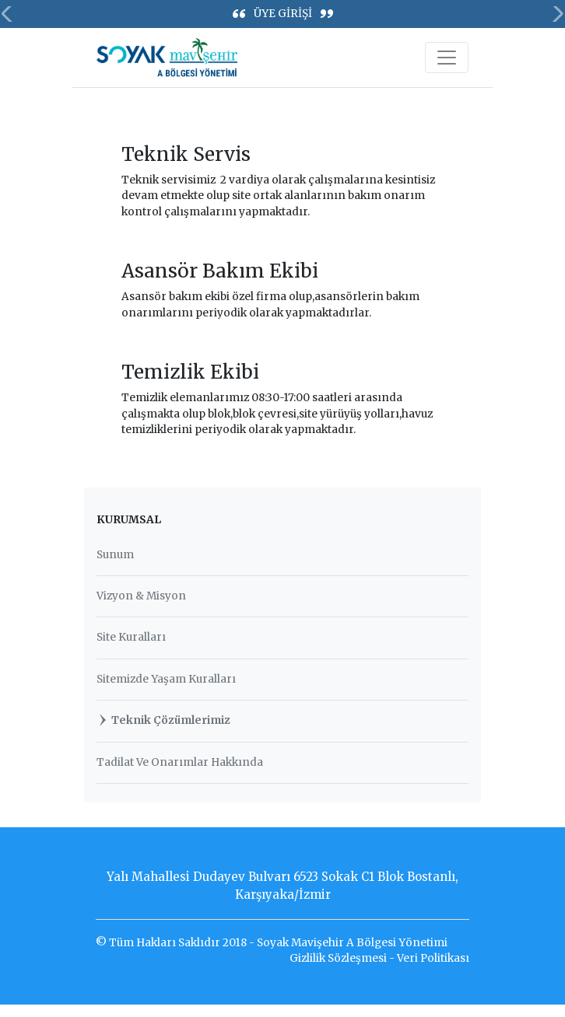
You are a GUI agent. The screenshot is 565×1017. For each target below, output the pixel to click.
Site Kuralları (131, 637)
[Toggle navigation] (446, 57)
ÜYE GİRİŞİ (283, 13)
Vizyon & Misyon (141, 596)
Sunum (115, 554)
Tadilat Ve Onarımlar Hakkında (180, 762)
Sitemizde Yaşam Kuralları (166, 679)
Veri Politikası (433, 958)
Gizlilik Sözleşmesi (338, 958)
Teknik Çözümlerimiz (163, 720)
